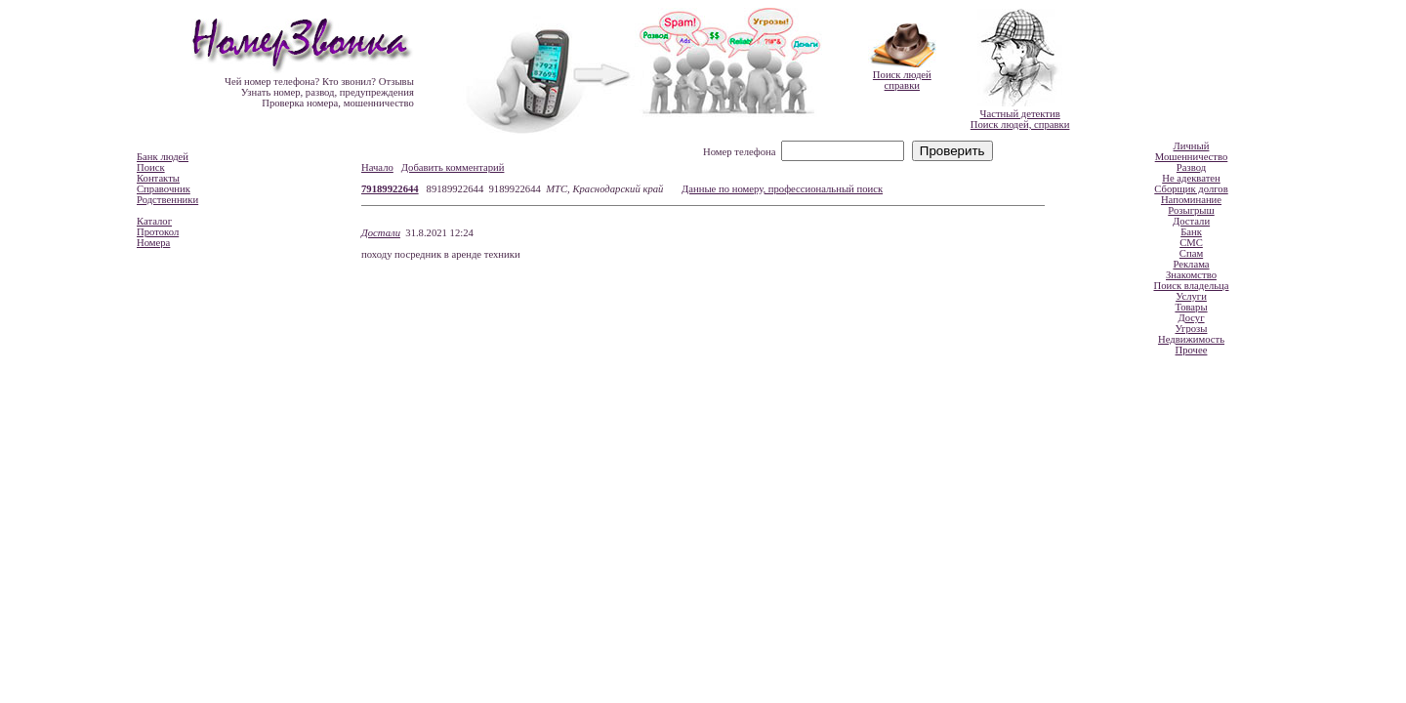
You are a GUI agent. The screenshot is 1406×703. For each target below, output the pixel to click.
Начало (377, 167)
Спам (1191, 253)
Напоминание (1191, 199)
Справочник (163, 189)
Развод (1191, 167)
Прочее (1192, 350)
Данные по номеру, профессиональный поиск (782, 189)
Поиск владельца (1191, 285)
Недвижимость (1191, 339)
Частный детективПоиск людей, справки (1020, 119)
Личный (1192, 146)
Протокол (158, 232)
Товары (1191, 307)
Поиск (151, 167)
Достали (380, 232)
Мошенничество (1191, 156)
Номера (153, 242)
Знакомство (1191, 274)
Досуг (1191, 317)
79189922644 (390, 189)
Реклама (1191, 264)
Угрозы (1191, 328)
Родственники (167, 199)
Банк (1191, 232)
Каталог (154, 221)
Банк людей (162, 156)
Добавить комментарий (453, 167)
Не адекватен (1191, 178)
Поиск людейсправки (902, 80)
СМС (1191, 242)
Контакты (158, 178)
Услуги (1191, 296)
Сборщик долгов (1190, 189)
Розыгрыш (1191, 210)
